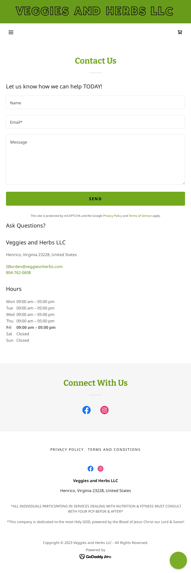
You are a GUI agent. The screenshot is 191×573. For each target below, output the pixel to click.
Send (95, 198)
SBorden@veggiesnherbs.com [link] (34, 266)
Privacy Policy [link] (112, 216)
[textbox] (95, 102)
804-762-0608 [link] (18, 272)
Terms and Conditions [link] (114, 449)
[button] (11, 32)
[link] (95, 13)
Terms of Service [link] (140, 216)
